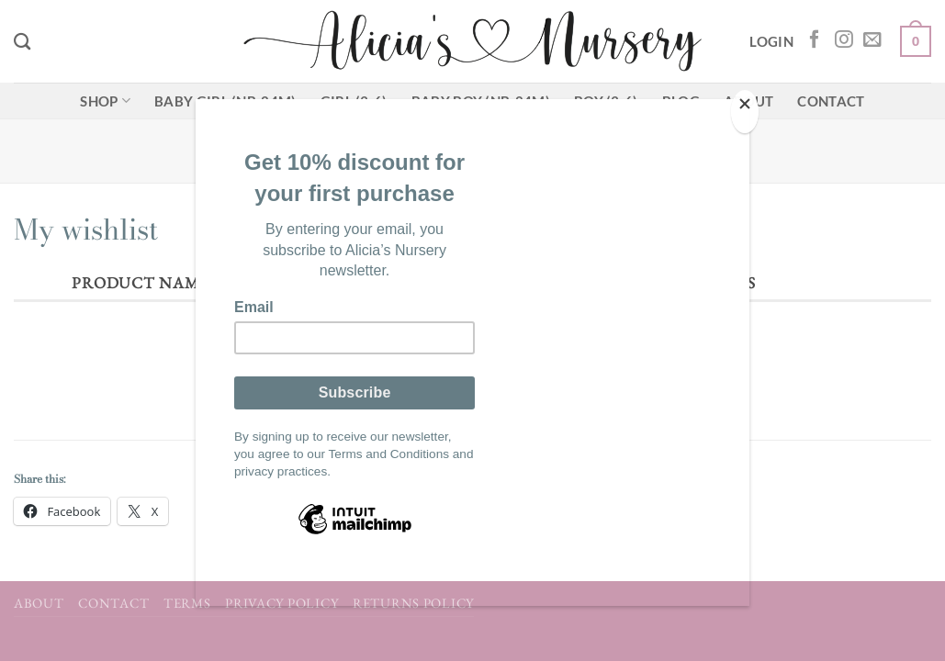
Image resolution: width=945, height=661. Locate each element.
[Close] (745, 111)
